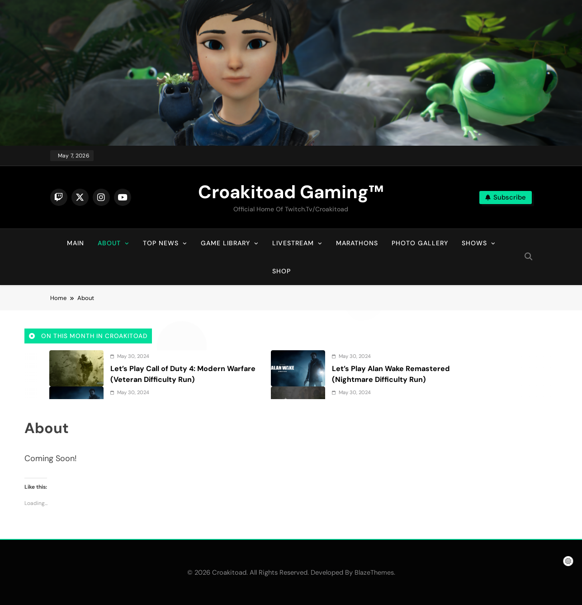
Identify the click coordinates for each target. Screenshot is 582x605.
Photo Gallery (420, 243)
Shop (281, 271)
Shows (474, 243)
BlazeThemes (374, 572)
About (109, 243)
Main (75, 243)
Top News (161, 243)
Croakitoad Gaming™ (290, 192)
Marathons (357, 243)
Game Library (225, 243)
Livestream (293, 243)
